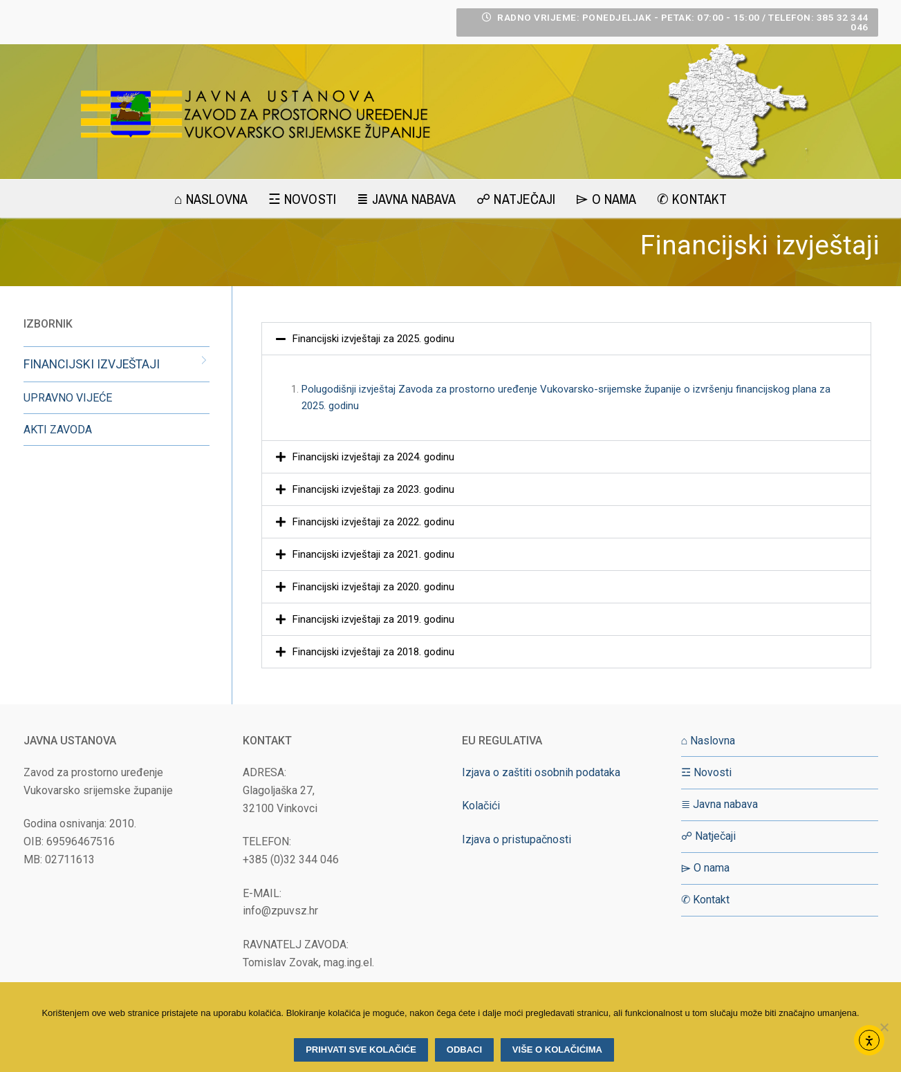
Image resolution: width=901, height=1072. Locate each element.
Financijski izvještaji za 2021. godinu (373, 554)
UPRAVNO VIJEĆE (68, 397)
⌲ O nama (705, 867)
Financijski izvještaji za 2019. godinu (373, 619)
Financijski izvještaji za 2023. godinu (373, 489)
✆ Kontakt (705, 899)
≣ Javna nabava (719, 804)
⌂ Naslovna (708, 740)
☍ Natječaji (708, 836)
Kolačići (481, 805)
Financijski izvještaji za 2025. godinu (373, 338)
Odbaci (464, 1049)
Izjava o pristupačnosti (516, 839)
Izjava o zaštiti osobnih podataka (541, 772)
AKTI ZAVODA (58, 429)
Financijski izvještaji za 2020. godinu (373, 587)
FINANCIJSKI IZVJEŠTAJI (92, 364)
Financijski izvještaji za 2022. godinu (373, 522)
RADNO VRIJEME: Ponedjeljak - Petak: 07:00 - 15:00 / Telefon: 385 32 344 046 (675, 22)
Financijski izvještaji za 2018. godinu (373, 652)
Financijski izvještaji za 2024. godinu (373, 457)
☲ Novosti (706, 772)
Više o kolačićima (557, 1049)
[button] (566, 339)
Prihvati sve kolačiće (361, 1049)
